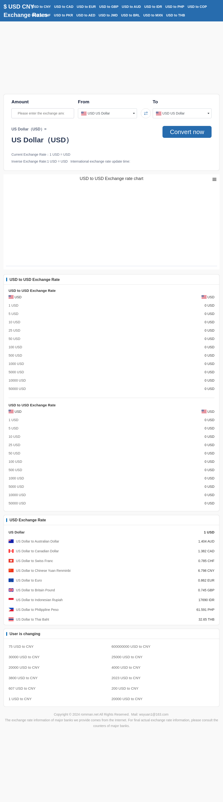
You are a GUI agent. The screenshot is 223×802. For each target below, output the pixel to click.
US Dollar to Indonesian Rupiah (39, 600)
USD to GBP (108, 7)
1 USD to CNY (20, 699)
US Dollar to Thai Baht (32, 619)
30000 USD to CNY (24, 657)
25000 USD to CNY (127, 657)
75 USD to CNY (21, 646)
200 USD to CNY (125, 688)
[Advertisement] (111, 57)
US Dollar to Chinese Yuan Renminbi (43, 571)
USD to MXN (153, 15)
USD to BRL (130, 15)
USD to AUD (131, 7)
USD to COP (197, 7)
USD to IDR (153, 7)
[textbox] (107, 113)
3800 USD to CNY (23, 678)
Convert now (187, 132)
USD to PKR (63, 15)
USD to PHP (174, 7)
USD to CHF (41, 15)
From (83, 101)
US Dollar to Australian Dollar (37, 541)
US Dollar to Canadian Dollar (37, 551)
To (155, 101)
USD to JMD (108, 15)
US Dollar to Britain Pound (35, 590)
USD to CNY (41, 7)
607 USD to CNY (22, 688)
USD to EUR (86, 7)
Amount (20, 101)
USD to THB (175, 15)
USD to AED (85, 15)
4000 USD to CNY (126, 667)
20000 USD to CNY (24, 667)
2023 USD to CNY (126, 678)
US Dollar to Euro (29, 580)
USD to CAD (63, 7)
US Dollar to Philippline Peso (37, 610)
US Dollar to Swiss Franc (34, 561)
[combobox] (107, 113)
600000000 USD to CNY (131, 646)
